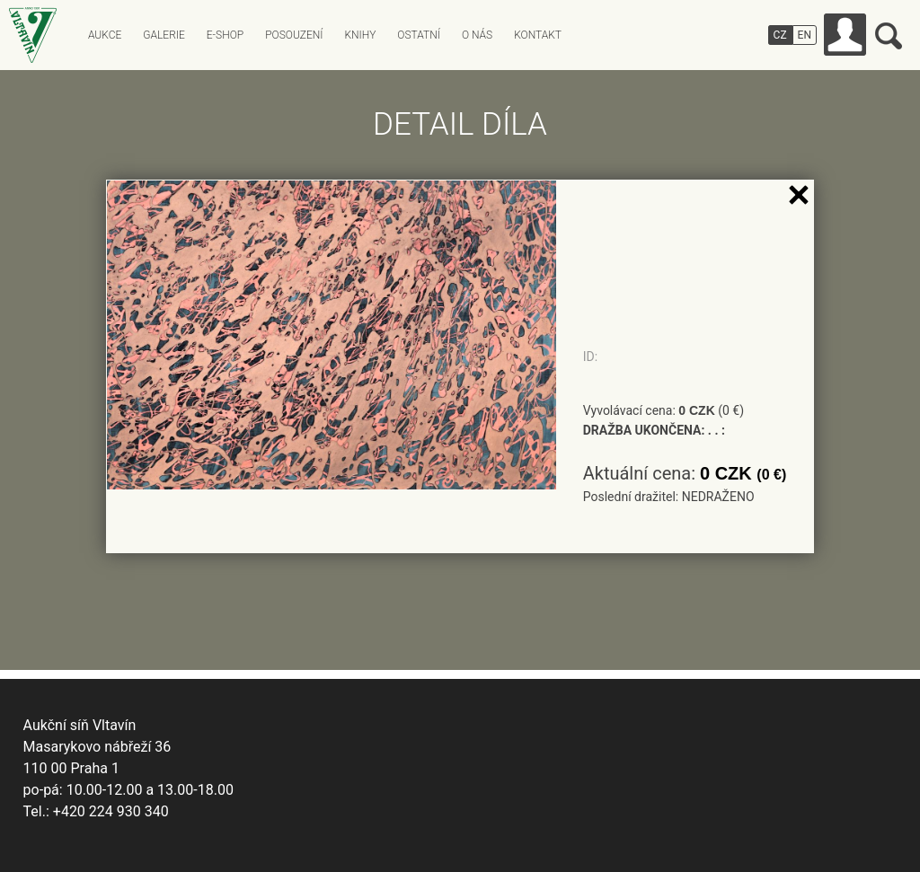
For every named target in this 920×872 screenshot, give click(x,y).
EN (804, 35)
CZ (780, 35)
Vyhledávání (888, 35)
